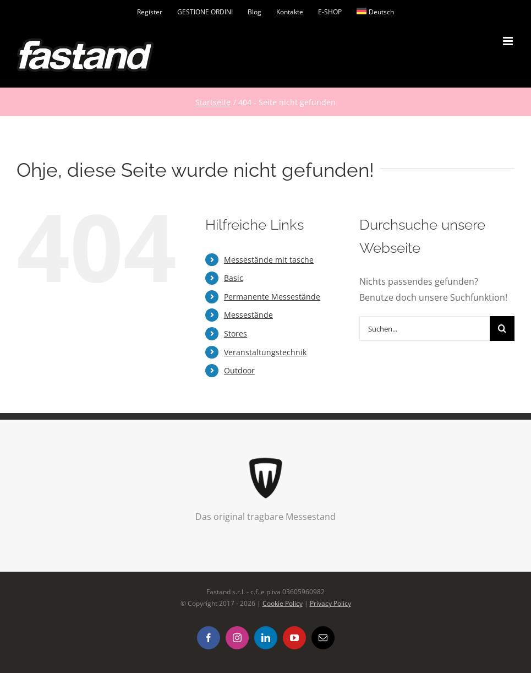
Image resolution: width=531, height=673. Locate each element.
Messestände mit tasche (269, 259)
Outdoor (239, 370)
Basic (233, 278)
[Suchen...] (424, 328)
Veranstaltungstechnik (265, 352)
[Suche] (502, 328)
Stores (235, 333)
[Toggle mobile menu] (508, 41)
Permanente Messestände (272, 296)
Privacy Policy (330, 603)
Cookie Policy (282, 603)
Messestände (248, 315)
